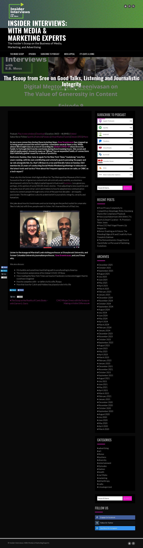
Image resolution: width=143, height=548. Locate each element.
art (100, 451)
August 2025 (104, 273)
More (85, 136)
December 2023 (106, 333)
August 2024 (104, 309)
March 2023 (104, 357)
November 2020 (106, 405)
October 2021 (105, 372)
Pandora (46, 136)
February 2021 (105, 396)
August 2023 (104, 345)
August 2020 (104, 414)
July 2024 (103, 312)
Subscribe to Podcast (50, 54)
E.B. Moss (69, 89)
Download (40, 133)
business (68, 183)
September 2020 (106, 411)
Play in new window (26, 133)
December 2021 (106, 366)
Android (38, 136)
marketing (103, 478)
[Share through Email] (20, 297)
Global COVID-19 (62, 146)
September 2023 (106, 342)
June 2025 (103, 279)
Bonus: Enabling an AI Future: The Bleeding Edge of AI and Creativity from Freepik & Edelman (114, 234)
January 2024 (104, 330)
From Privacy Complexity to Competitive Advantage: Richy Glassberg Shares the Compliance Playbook (115, 211)
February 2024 (105, 327)
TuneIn (66, 136)
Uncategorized (105, 487)
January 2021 (104, 399)
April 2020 (103, 426)
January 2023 (104, 363)
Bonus (101, 454)
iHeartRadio (57, 136)
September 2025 (106, 270)
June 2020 (103, 420)
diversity (102, 460)
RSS (80, 136)
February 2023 (105, 360)
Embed (73, 133)
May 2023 (103, 351)
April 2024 (103, 321)
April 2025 (103, 285)
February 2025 (105, 291)
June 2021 (103, 384)
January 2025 (104, 294)
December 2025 (106, 265)
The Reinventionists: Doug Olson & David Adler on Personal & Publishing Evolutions (113, 243)
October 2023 (105, 339)
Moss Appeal (69, 54)
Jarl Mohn (103, 475)
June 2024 (103, 315)
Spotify (30, 136)
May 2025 (103, 282)
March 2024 (104, 324)
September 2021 (106, 375)
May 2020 (103, 423)
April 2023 (103, 354)
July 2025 (103, 276)
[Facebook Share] (20, 290)
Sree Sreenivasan (66, 142)
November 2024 (106, 300)
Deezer (74, 136)
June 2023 (103, 348)
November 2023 (106, 336)
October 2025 (105, 267)
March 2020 (104, 429)
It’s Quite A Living (87, 54)
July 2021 (103, 381)
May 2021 (103, 387)
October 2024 (105, 303)
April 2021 (103, 390)
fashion (102, 469)
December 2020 (106, 402)
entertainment (105, 463)
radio (101, 484)
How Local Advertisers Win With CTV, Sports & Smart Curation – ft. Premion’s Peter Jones (114, 219)
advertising (104, 448)
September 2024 (106, 306)
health (101, 472)
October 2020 (105, 408)
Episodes (32, 54)
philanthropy (104, 481)
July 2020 (103, 417)
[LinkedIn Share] (13, 290)
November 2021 (106, 369)
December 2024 (106, 297)
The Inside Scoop (17, 54)
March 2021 (104, 393)
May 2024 (103, 318)
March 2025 (104, 288)
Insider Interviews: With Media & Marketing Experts (37, 30)
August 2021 (104, 378)
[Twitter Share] (13, 297)
